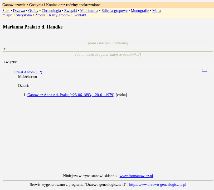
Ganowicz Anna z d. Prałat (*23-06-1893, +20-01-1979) (70, 95)
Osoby (33, 10)
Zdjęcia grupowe (114, 10)
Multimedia (89, 10)
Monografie (140, 10)
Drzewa (19, 10)
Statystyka (24, 15)
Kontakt (80, 15)
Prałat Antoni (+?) (28, 72)
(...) (204, 70)
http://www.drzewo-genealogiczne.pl (157, 184)
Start (6, 10)
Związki (70, 10)
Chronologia (51, 10)
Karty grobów (59, 15)
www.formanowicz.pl (136, 176)
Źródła (40, 15)
